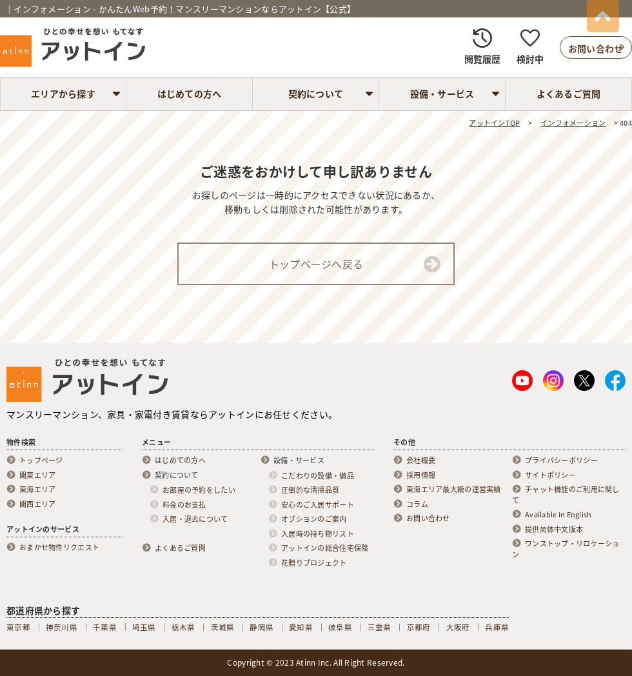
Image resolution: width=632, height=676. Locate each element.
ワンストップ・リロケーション (566, 549)
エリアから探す (63, 93)
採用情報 (420, 475)
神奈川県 (61, 627)
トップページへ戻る (316, 264)
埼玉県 (144, 627)
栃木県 (183, 627)
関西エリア (37, 504)
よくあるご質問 (569, 93)
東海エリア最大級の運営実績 (453, 489)
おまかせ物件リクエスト (59, 547)
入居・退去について (195, 519)
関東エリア (37, 475)
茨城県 (223, 627)
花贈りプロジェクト (314, 563)
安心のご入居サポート (317, 505)
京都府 (419, 627)
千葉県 (105, 627)
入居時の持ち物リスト (317, 534)
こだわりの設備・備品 (317, 476)
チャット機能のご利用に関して (566, 495)
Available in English (558, 515)
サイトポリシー (550, 475)
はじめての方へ (189, 93)
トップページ (41, 460)
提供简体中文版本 (554, 529)
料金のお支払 (184, 505)
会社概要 (420, 460)
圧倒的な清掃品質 (310, 490)
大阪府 (458, 627)
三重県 (379, 627)
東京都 (18, 627)
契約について (316, 93)
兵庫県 (497, 627)
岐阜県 (340, 627)
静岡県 (261, 627)
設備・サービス (442, 93)
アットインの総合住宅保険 (324, 548)
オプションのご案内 (314, 519)
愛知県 (301, 627)
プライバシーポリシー (561, 460)
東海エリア (37, 489)
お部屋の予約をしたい (199, 490)
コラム (417, 504)
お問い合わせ (428, 518)
